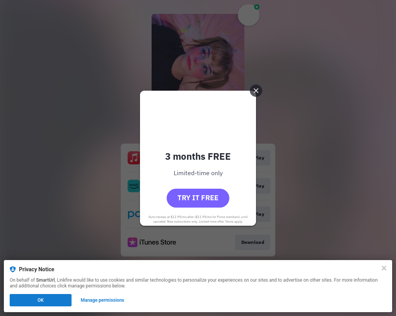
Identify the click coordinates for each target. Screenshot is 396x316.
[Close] (384, 268)
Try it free (198, 197)
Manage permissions (103, 300)
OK (41, 300)
